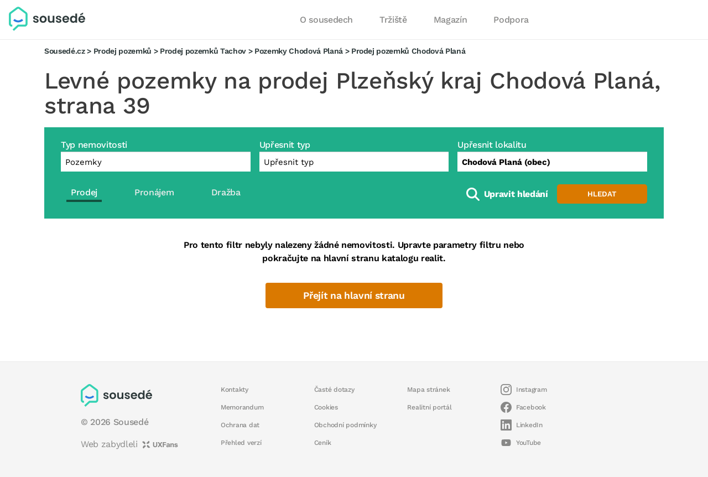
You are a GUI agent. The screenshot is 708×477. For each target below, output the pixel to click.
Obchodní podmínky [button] (345, 425)
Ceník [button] (322, 443)
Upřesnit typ (284, 144)
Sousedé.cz (64, 50)
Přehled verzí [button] (241, 443)
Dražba (226, 192)
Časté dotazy (334, 389)
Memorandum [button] (242, 407)
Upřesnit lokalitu (491, 144)
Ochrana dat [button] (240, 425)
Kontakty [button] (234, 389)
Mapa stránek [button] (428, 389)
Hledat (601, 194)
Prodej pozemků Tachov (203, 50)
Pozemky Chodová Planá (298, 50)
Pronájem (154, 192)
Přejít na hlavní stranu (353, 295)
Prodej (84, 192)
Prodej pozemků (122, 50)
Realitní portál (429, 407)
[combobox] (552, 162)
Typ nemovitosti (94, 144)
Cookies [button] (326, 407)
